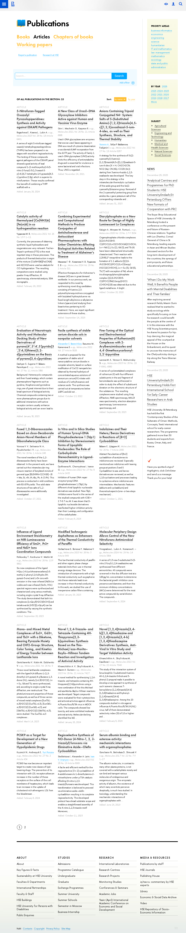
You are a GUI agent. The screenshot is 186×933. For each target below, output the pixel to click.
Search (119, 75)
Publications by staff (152, 864)
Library (144, 891)
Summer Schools (67, 900)
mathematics (158, 56)
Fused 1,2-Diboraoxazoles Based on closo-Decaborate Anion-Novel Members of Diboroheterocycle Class (35, 435)
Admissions (64, 864)
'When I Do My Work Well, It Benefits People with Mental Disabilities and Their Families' (162, 286)
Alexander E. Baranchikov (70, 343)
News (151, 169)
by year (131, 99)
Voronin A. (104, 144)
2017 (166, 98)
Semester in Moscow (70, 906)
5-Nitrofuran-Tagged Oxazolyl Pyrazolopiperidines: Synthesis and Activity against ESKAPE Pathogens (34, 119)
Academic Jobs (107, 894)
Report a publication (27, 55)
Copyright (39, 928)
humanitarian (158, 45)
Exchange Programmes (70, 887)
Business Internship (69, 912)
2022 (153, 94)
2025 (153, 90)
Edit (176, 927)
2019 (153, 98)
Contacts (27, 928)
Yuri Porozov (48, 752)
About (22, 857)
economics (157, 34)
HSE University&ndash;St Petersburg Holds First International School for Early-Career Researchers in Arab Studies (161, 389)
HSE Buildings (24, 900)
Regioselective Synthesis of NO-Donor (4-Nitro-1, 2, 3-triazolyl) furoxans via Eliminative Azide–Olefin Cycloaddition (76, 743)
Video (143, 903)
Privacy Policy (53, 928)
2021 (160, 94)
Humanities (160, 140)
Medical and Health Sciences (159, 145)
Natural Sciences (163, 151)
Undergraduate (66, 876)
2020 (166, 94)
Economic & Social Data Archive (158, 897)
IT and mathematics (161, 48)
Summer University (68, 894)
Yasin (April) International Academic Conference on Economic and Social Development (114, 905)
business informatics (161, 30)
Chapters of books (73, 37)
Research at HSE (51, 55)
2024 (160, 90)
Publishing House (150, 876)
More (154, 101)
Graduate (63, 881)
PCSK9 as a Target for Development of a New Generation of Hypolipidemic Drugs (32, 741)
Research (106, 857)
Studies (64, 857)
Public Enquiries (25, 915)
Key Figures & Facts (28, 870)
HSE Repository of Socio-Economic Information (154, 910)
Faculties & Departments (31, 881)
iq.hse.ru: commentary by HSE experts (157, 883)
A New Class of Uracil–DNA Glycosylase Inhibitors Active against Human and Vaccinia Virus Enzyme (76, 117)
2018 (160, 98)
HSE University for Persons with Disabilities (35, 907)
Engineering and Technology (161, 134)
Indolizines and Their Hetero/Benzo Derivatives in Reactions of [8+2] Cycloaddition (117, 435)
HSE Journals (147, 870)
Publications (48, 23)
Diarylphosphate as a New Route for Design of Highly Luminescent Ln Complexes (117, 220)
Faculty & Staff (25, 894)
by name (119, 99)
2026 (164, 86)
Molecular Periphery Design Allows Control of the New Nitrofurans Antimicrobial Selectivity (117, 538)
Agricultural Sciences (158, 127)
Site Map (65, 928)
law (153, 52)
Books (23, 37)
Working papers (34, 44)
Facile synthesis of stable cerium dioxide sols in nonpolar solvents (74, 334)
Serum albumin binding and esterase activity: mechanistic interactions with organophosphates (117, 741)
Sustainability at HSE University (34, 876)
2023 (166, 90)
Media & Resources (155, 857)
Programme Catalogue (71, 870)
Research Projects (109, 876)
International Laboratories (114, 864)
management (162, 52)
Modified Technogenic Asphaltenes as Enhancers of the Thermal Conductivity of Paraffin (76, 538)
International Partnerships (31, 887)
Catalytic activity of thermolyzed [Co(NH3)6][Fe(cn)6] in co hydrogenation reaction (33, 222)
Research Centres (109, 870)
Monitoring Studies (110, 881)
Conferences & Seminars (113, 887)
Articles (41, 37)
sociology (156, 59)
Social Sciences (163, 154)
